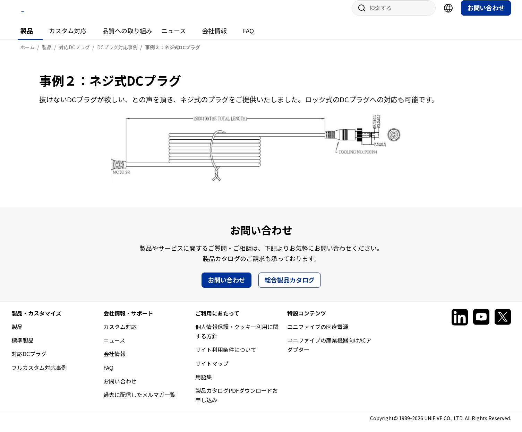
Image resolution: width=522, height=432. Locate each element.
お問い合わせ (486, 14)
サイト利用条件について (225, 356)
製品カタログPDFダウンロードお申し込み (236, 402)
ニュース (173, 37)
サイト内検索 (359, 14)
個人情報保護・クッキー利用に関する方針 (237, 338)
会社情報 (214, 37)
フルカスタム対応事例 (39, 374)
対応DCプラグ (28, 360)
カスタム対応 (67, 37)
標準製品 (22, 347)
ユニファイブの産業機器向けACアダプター (329, 351)
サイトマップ (212, 369)
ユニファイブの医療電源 (317, 333)
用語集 (203, 383)
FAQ (248, 37)
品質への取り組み (127, 37)
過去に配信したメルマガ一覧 (139, 401)
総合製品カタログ (290, 286)
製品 (26, 37)
